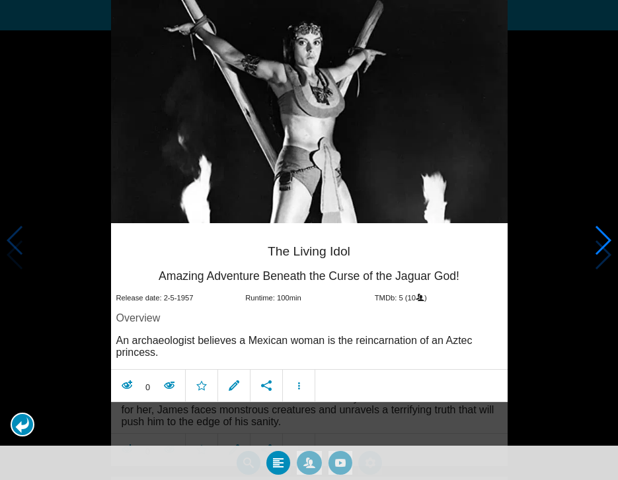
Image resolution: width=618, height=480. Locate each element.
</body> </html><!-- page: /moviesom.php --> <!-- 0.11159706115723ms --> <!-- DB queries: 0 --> (309, 240)
